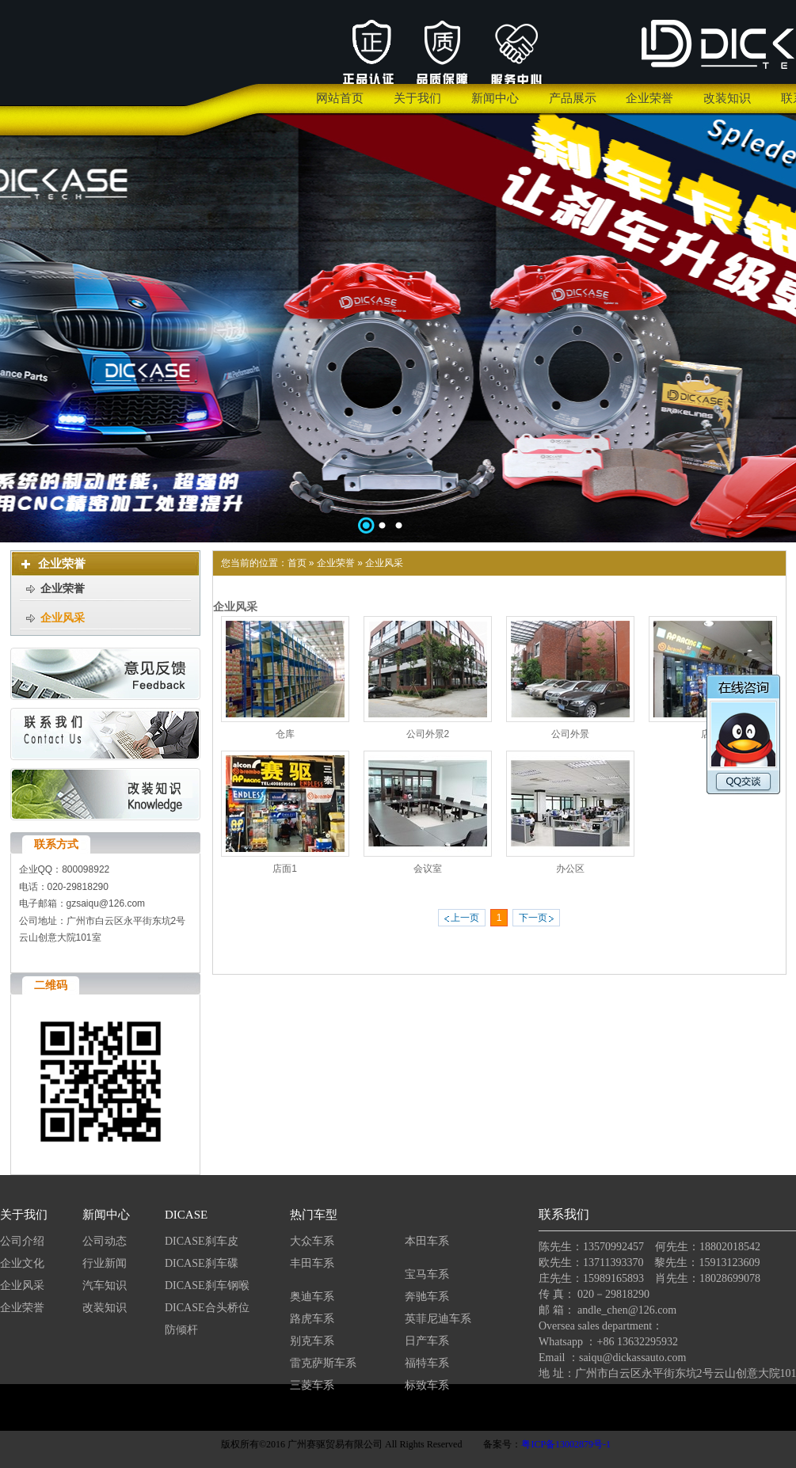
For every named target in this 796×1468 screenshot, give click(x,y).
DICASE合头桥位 (207, 1308)
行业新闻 (104, 1263)
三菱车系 (312, 1385)
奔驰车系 (427, 1297)
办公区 (570, 868)
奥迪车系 (312, 1297)
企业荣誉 (336, 563)
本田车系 (427, 1241)
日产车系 (427, 1341)
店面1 (284, 868)
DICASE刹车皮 (201, 1241)
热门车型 (313, 1214)
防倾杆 (181, 1330)
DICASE (186, 1214)
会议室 (427, 868)
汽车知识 (106, 1285)
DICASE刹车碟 (201, 1263)
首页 (297, 563)
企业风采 (384, 563)
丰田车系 (312, 1263)
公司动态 (104, 1241)
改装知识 (104, 1308)
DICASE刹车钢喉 (207, 1285)
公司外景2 (428, 734)
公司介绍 (22, 1241)
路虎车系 (312, 1319)
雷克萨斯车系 (323, 1363)
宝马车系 (427, 1274)
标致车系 (427, 1385)
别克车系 (312, 1341)
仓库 (285, 734)
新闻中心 (106, 1214)
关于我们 (24, 1214)
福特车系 (427, 1363)
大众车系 (312, 1241)
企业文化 (22, 1263)
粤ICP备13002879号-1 (566, 1444)
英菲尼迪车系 (438, 1319)
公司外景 (570, 734)
